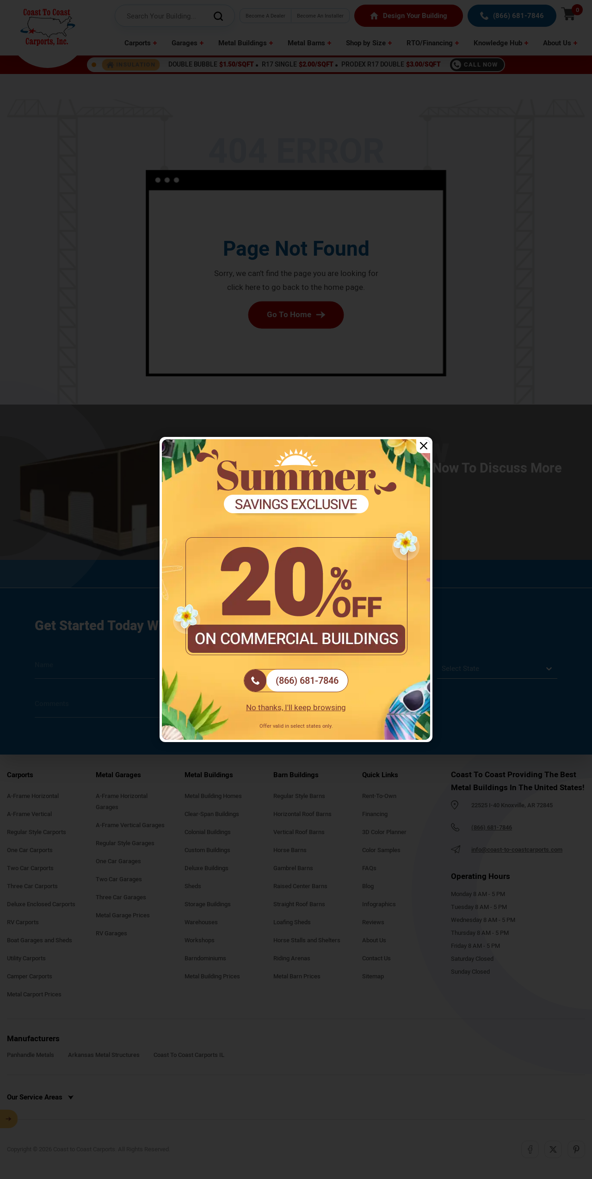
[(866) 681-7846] (296, 680)
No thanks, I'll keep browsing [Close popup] (296, 707)
